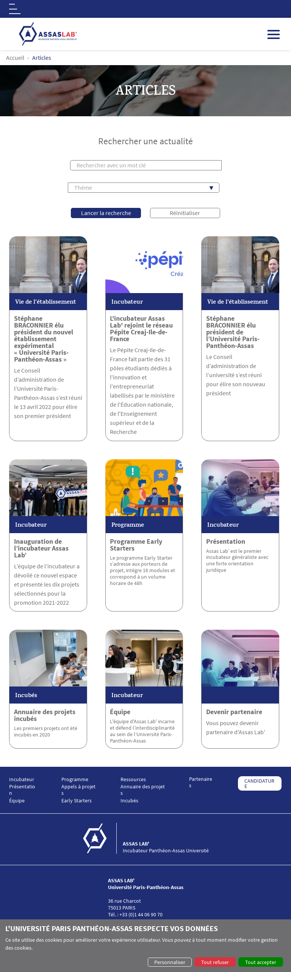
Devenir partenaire (234, 711)
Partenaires (200, 782)
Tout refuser (215, 962)
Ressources (133, 779)
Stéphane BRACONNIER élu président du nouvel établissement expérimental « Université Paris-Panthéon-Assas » (43, 339)
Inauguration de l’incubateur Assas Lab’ (41, 548)
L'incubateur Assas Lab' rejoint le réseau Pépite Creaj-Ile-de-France (141, 328)
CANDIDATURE (259, 783)
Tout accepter (260, 962)
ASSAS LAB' (136, 843)
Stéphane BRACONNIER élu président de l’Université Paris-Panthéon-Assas (233, 332)
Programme (74, 779)
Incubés (129, 800)
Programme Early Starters (136, 545)
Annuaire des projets (142, 789)
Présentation (225, 541)
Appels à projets (78, 789)
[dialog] (145, 945)
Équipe (120, 711)
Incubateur (21, 779)
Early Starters (76, 800)
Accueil (15, 57)
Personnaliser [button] (169, 962)
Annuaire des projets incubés (44, 715)
